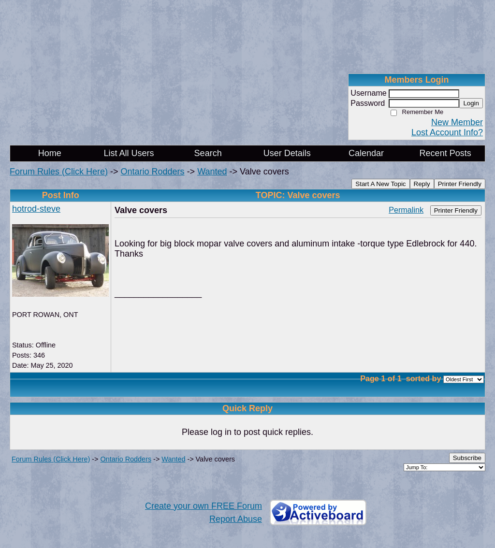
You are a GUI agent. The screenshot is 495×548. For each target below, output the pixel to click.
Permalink (406, 209)
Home (49, 153)
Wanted (212, 171)
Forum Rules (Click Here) (59, 171)
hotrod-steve (36, 209)
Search (208, 153)
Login (471, 103)
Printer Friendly (459, 183)
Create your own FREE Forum (203, 506)
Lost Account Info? (447, 132)
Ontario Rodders (153, 171)
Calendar (366, 153)
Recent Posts (445, 153)
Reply (422, 183)
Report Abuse (235, 519)
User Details (287, 153)
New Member (457, 122)
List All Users (128, 153)
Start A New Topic (380, 183)
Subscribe (467, 457)
